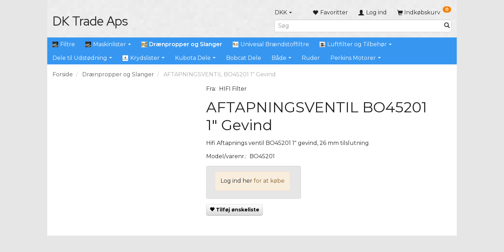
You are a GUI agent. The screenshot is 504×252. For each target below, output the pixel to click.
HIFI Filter (233, 88)
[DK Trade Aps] (90, 21)
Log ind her (236, 180)
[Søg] (447, 26)
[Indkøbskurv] (424, 12)
